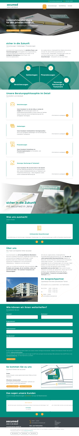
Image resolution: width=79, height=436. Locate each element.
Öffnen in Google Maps (12, 387)
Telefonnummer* (11, 329)
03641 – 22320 (47, 294)
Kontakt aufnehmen (24, 30)
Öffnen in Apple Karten (24, 387)
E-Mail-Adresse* (10, 321)
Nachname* (44, 314)
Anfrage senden (10, 360)
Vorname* (9, 314)
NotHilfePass (63, 5)
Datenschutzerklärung (28, 430)
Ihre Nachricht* (10, 336)
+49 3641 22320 (69, 1)
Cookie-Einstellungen (11, 356)
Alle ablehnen (32, 433)
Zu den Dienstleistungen (12, 30)
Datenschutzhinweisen (17, 353)
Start (46, 5)
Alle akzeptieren (15, 433)
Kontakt (70, 5)
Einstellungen (23, 433)
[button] (37, 242)
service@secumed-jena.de (56, 1)
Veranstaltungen (53, 5)
